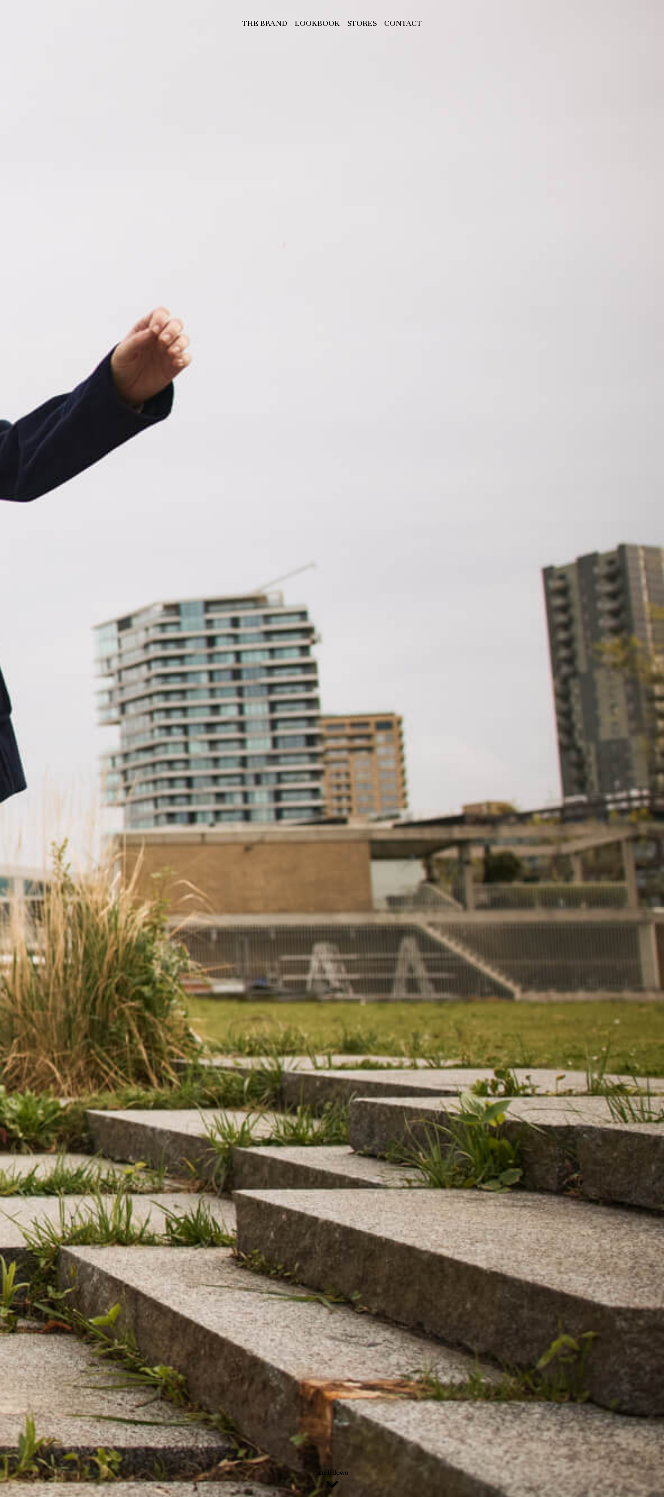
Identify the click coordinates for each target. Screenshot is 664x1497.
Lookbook (317, 23)
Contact (403, 23)
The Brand (264, 23)
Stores (362, 23)
